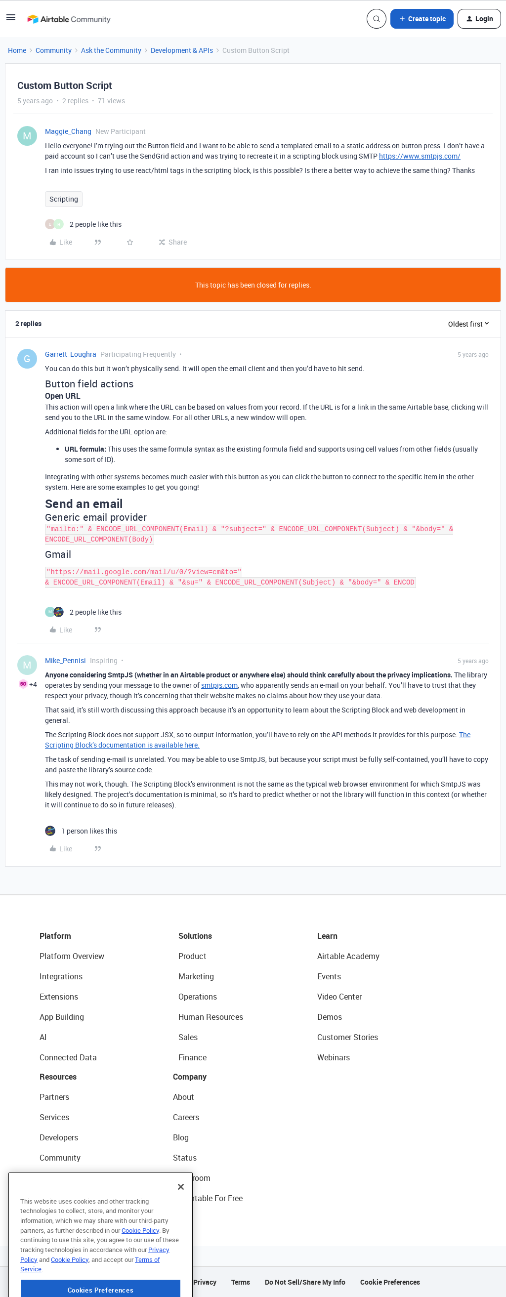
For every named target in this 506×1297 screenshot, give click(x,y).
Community (54, 50)
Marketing (196, 976)
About (183, 1096)
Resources (58, 1076)
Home (17, 50)
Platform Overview (72, 956)
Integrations (61, 976)
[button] (11, 20)
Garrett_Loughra (70, 354)
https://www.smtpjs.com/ (420, 156)
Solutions (195, 935)
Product (192, 956)
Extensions (59, 996)
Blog (181, 1137)
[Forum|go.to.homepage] (69, 19)
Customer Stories (347, 1037)
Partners (54, 1096)
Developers (59, 1137)
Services (54, 1117)
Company (190, 1076)
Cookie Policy (140, 1259)
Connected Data (68, 1057)
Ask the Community (111, 50)
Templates (58, 1177)
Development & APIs (182, 50)
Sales (188, 1037)
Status (185, 1157)
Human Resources (210, 1016)
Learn (327, 935)
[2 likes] (83, 224)
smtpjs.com (219, 685)
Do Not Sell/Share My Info (305, 1282)
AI (43, 1037)
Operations (197, 996)
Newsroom (192, 1177)
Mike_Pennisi (65, 660)
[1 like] (81, 831)
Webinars (333, 1057)
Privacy (204, 1282)
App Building (62, 1016)
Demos (329, 1016)
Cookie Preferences (390, 1282)
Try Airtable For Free (208, 1198)
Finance (192, 1057)
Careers (186, 1117)
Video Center (339, 996)
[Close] (181, 1216)
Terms (240, 1282)
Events (329, 976)
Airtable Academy (348, 956)
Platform (55, 935)
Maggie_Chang (68, 131)
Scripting (63, 199)
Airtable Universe (69, 1198)
